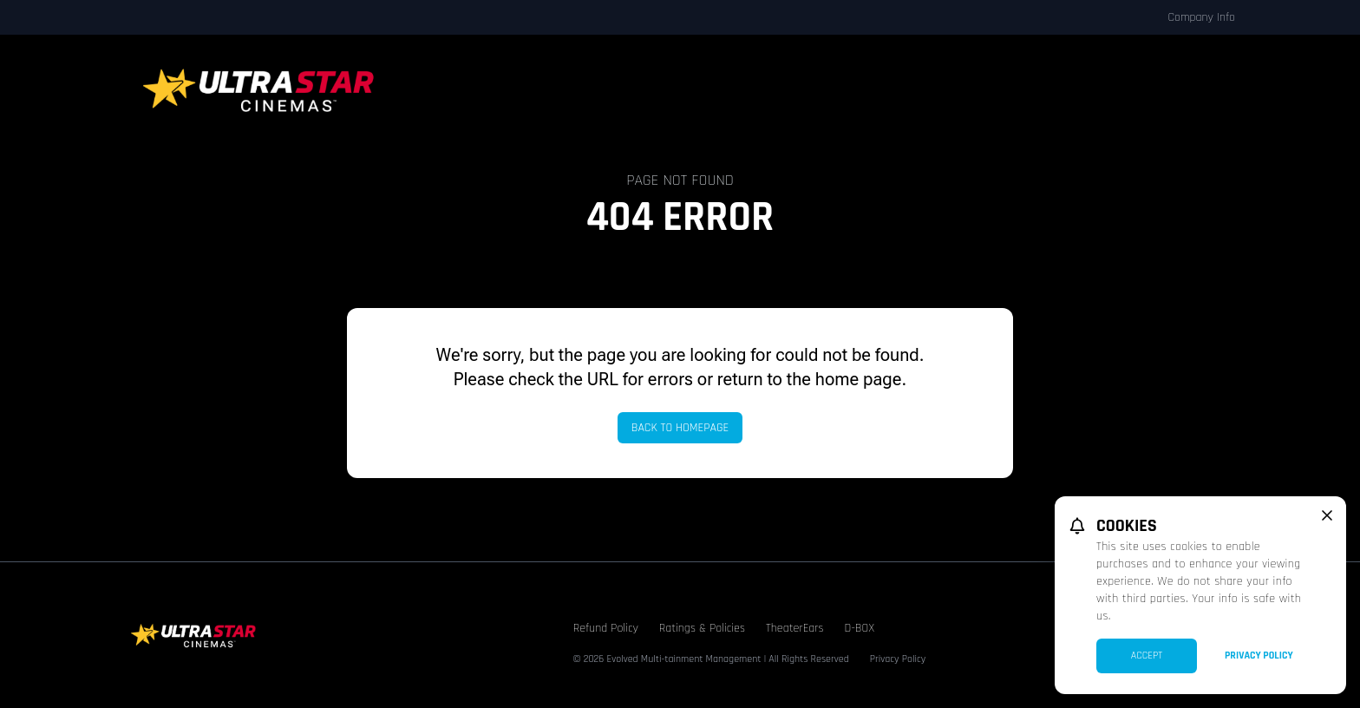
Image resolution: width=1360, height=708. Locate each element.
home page (858, 379)
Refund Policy (605, 628)
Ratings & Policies (702, 628)
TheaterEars (795, 628)
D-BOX (859, 628)
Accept (1147, 655)
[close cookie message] (1327, 515)
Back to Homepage (680, 428)
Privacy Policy (898, 658)
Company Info (1201, 17)
